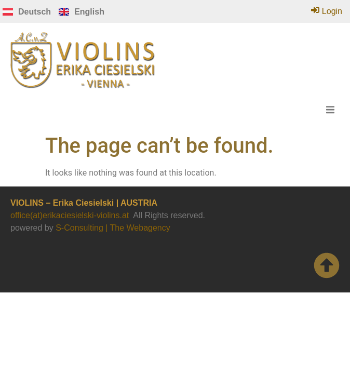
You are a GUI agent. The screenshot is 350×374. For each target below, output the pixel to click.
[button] (330, 109)
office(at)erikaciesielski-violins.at (69, 215)
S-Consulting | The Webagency (113, 227)
